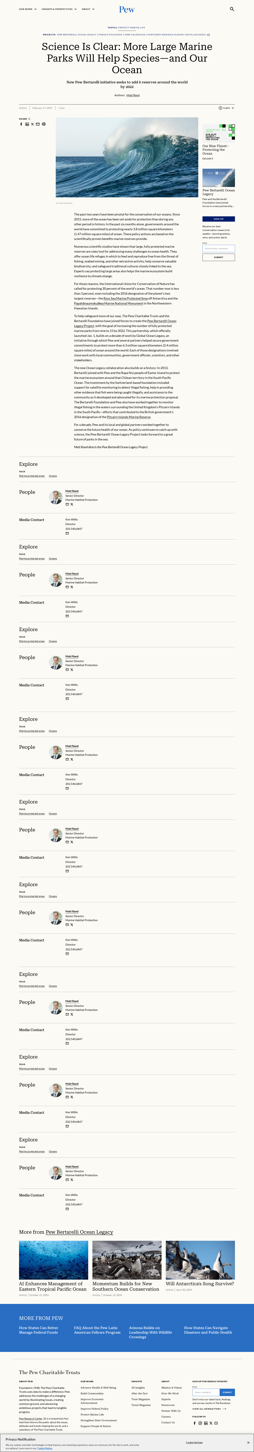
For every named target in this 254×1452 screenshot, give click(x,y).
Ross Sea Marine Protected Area (126, 298)
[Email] (218, 248)
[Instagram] (200, 1423)
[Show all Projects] (208, 35)
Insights (136, 1381)
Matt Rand (71, 491)
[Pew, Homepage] (127, 9)
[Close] (248, 1443)
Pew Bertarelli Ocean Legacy (79, 1232)
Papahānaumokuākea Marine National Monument (108, 303)
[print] (44, 124)
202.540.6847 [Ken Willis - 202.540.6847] (73, 528)
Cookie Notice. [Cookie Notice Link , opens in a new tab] (45, 1448)
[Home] (49, 1372)
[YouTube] (216, 1423)
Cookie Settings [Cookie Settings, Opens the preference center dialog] (194, 1442)
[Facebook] (194, 1423)
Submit (218, 257)
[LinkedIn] (206, 1423)
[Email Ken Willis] (67, 533)
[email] (67, 504)
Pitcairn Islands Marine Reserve (128, 417)
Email (204, 243)
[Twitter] (211, 1423)
